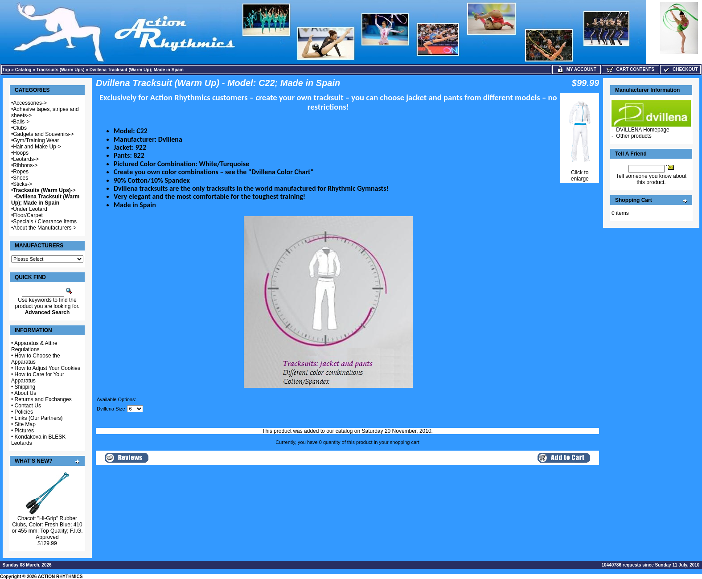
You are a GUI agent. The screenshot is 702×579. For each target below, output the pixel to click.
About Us (25, 393)
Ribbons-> (25, 165)
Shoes (20, 178)
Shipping (25, 387)
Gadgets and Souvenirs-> (43, 134)
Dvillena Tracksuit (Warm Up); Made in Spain (137, 69)
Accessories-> (30, 103)
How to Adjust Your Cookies (47, 368)
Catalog (23, 69)
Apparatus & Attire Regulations (34, 346)
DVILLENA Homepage (642, 130)
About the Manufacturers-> (44, 228)
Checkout (680, 69)
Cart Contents (630, 69)
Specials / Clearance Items (45, 221)
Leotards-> (26, 159)
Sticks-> (22, 184)
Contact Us (28, 405)
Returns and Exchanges (43, 399)
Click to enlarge (579, 173)
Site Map (25, 424)
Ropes (21, 171)
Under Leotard (30, 209)
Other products (633, 136)
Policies (24, 412)
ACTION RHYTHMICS (60, 576)
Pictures (24, 430)
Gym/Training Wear (36, 140)
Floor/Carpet (28, 215)
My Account (576, 69)
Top (6, 69)
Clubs (20, 128)
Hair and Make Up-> (37, 147)
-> (44, 190)
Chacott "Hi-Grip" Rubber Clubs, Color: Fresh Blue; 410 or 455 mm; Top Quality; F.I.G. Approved (47, 527)
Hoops (21, 153)
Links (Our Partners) (39, 418)
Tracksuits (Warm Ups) (61, 69)
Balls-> (21, 122)
